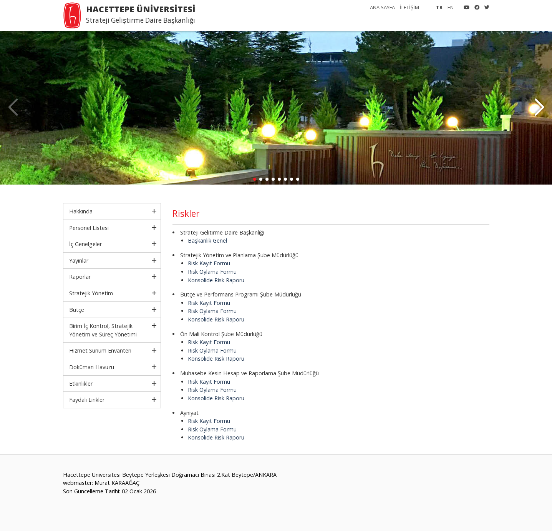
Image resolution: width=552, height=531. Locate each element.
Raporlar (80, 276)
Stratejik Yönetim (91, 293)
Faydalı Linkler (86, 399)
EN (451, 7)
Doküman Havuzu (91, 367)
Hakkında (81, 211)
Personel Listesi (89, 227)
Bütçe (76, 309)
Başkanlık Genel (207, 240)
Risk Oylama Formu (212, 271)
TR (439, 7)
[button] (539, 107)
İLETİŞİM (409, 7)
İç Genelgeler (85, 244)
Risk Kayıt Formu (209, 263)
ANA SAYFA (382, 7)
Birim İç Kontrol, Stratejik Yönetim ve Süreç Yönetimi (103, 330)
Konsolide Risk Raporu (216, 280)
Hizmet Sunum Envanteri (100, 350)
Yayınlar (78, 260)
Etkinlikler (81, 383)
